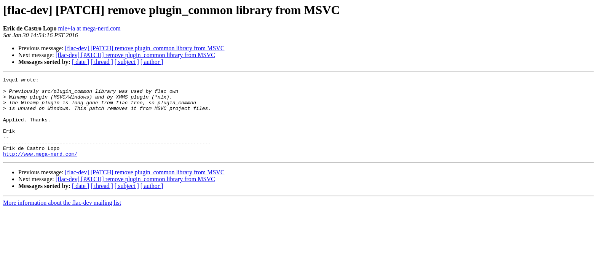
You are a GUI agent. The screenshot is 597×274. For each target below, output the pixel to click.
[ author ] (151, 62)
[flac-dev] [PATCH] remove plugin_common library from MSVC (145, 48)
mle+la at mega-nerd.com (89, 28)
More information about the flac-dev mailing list (62, 218)
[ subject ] (127, 62)
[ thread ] (102, 62)
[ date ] (80, 62)
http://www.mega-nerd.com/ (40, 169)
